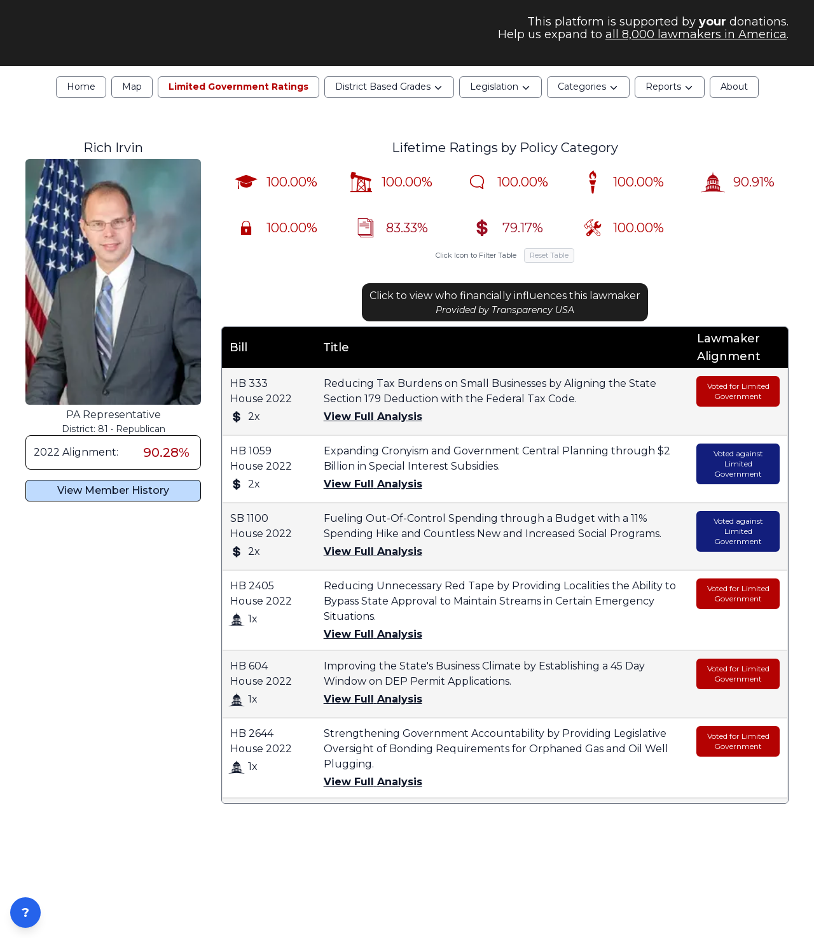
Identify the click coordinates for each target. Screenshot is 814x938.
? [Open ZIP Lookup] (25, 912)
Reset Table (549, 267)
